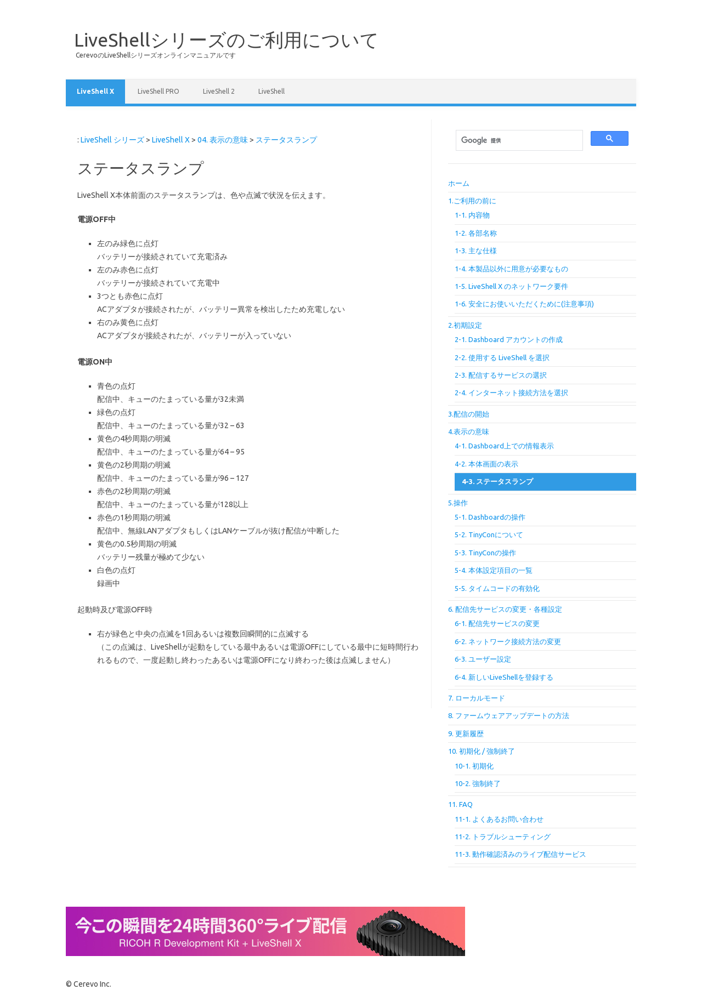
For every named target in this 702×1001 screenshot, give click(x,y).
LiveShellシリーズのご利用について (226, 39)
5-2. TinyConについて (489, 534)
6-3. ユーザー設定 (483, 659)
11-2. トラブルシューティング (503, 836)
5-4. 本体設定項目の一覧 (494, 570)
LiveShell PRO (158, 91)
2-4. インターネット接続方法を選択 (511, 392)
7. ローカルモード (476, 698)
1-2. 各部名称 (476, 233)
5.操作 (458, 503)
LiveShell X (95, 91)
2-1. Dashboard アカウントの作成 (509, 339)
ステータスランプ (286, 139)
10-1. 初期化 (474, 766)
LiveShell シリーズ (112, 139)
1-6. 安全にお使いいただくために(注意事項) (524, 304)
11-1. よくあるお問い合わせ (499, 819)
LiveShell (271, 91)
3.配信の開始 (468, 414)
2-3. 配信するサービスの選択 (501, 375)
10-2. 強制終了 (478, 783)
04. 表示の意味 (222, 139)
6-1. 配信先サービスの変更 (497, 623)
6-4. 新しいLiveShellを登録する (504, 677)
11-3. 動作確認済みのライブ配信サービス (520, 854)
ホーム (458, 183)
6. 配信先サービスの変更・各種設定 (505, 609)
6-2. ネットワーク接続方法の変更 (508, 641)
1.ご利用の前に (472, 200)
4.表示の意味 (468, 431)
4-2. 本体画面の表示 (486, 464)
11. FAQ (460, 804)
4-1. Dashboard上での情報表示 (504, 446)
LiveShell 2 (219, 91)
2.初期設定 (465, 325)
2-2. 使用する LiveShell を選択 (502, 357)
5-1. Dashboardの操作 (490, 517)
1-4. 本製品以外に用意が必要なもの (511, 268)
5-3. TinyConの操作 (485, 552)
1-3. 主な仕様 (476, 250)
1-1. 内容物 (472, 215)
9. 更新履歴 (466, 733)
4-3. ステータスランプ (497, 481)
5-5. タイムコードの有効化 (497, 588)
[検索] (518, 140)
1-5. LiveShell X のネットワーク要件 (511, 286)
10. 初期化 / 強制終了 (481, 751)
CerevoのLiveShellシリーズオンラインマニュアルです (156, 55)
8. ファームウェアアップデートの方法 (508, 715)
